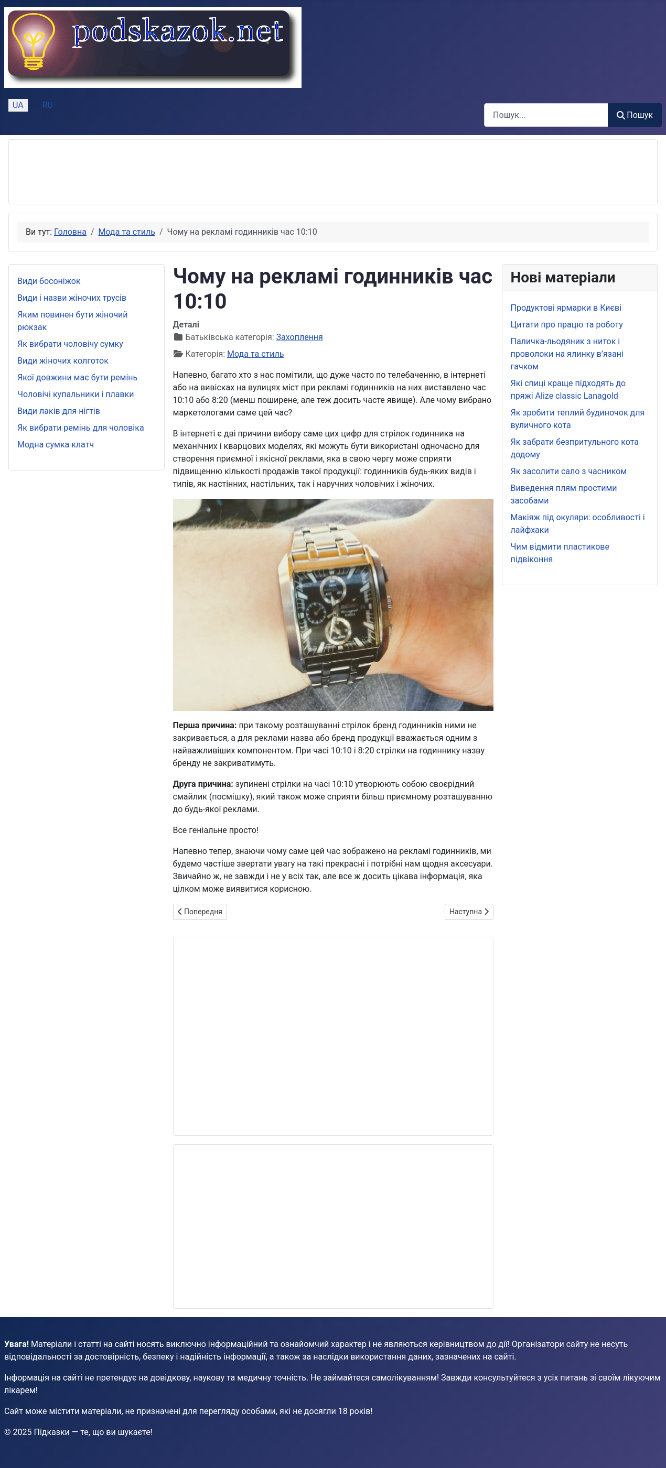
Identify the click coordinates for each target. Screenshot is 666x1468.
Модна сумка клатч (55, 445)
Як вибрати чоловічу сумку (70, 344)
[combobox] (546, 115)
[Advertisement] (208, 171)
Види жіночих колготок (63, 361)
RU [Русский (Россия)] (47, 105)
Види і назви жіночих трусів (71, 298)
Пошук (635, 115)
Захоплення (299, 337)
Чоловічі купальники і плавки (75, 394)
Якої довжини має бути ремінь (77, 377)
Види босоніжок (49, 281)
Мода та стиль (255, 354)
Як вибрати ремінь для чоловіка (80, 428)
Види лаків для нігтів (58, 411)
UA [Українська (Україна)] (18, 105)
